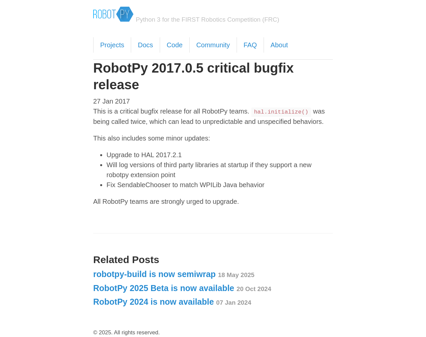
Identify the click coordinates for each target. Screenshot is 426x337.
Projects (112, 45)
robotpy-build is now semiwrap (174, 274)
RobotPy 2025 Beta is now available (182, 288)
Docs (145, 45)
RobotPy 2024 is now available (172, 301)
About (279, 45)
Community (213, 45)
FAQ (250, 45)
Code (175, 45)
